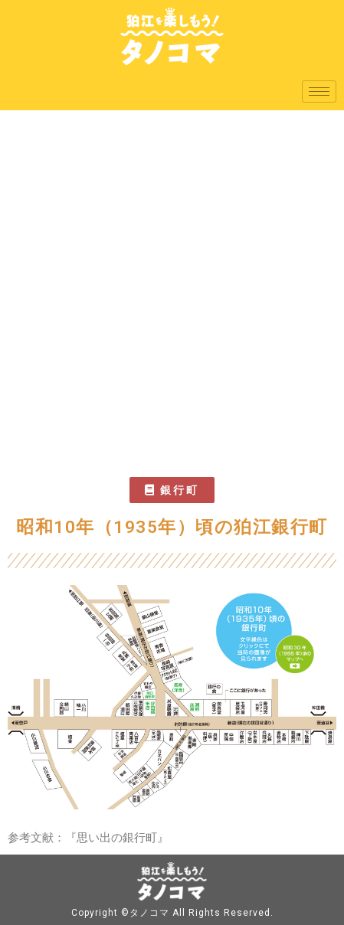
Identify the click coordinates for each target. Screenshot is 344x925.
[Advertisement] (172, 290)
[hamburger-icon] (319, 91)
